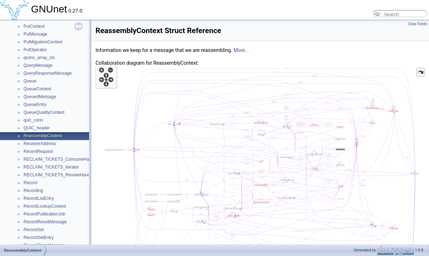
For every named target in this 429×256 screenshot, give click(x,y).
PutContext (34, 26)
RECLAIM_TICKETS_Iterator (51, 167)
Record (30, 182)
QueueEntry (35, 104)
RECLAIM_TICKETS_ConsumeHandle (60, 159)
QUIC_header (37, 128)
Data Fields (417, 24)
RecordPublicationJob (44, 214)
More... (241, 50)
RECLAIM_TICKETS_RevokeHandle (58, 174)
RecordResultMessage (45, 221)
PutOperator (35, 49)
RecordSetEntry (39, 237)
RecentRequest (38, 151)
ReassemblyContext (43, 135)
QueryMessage (38, 65)
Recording (33, 190)
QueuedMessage (40, 96)
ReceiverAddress (40, 143)
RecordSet (34, 229)
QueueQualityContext (44, 112)
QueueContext (37, 88)
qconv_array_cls (39, 57)
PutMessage (35, 34)
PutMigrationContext (43, 41)
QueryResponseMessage (48, 73)
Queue (30, 81)
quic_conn (33, 120)
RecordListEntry (39, 198)
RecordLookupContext (45, 206)
